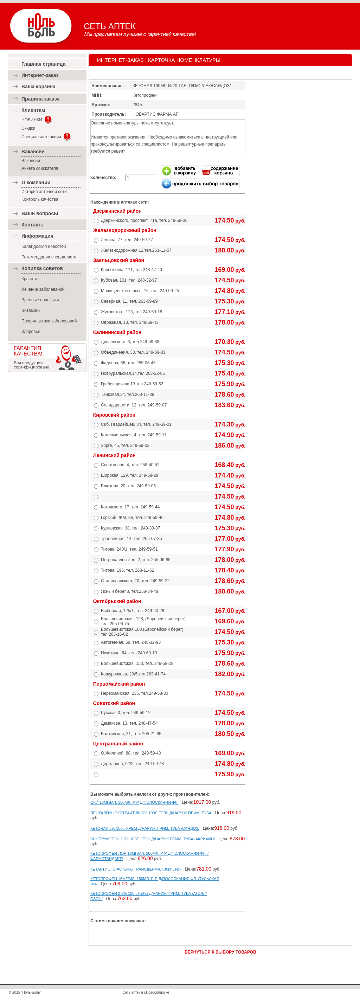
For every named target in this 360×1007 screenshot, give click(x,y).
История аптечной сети (44, 191)
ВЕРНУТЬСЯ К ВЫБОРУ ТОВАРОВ (220, 952)
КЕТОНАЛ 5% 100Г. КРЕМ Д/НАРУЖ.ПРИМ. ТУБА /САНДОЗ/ (144, 828)
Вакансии (30, 160)
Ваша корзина (38, 86)
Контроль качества (39, 199)
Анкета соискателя (39, 168)
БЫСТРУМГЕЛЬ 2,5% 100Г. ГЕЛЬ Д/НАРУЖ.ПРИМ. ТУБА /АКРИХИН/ (152, 839)
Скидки (28, 128)
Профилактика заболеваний (49, 321)
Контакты (33, 224)
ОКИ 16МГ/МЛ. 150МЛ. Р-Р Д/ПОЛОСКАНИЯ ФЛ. (134, 802)
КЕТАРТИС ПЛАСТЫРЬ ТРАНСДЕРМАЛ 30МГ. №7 (135, 869)
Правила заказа (40, 99)
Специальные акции (41, 136)
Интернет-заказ (40, 75)
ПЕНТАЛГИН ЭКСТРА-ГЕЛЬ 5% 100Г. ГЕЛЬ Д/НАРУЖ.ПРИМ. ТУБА (150, 813)
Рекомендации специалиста (48, 257)
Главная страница (43, 64)
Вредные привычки (40, 299)
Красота (29, 278)
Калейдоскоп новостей (43, 246)
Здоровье (30, 331)
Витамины (31, 310)
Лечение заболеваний (43, 289)
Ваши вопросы (39, 213)
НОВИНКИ (31, 119)
